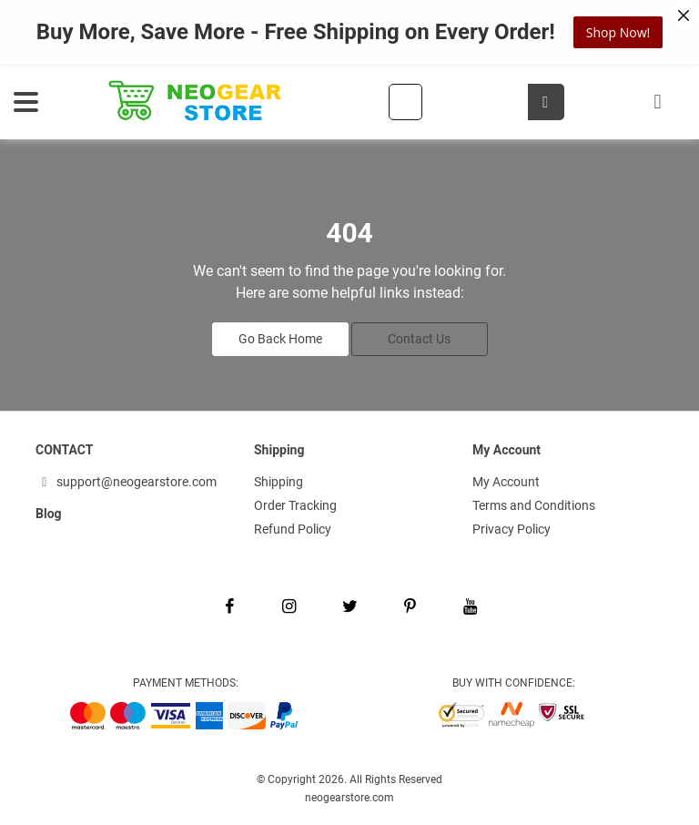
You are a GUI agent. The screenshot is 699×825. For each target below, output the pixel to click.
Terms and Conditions (533, 505)
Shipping (278, 481)
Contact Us (419, 338)
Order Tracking (295, 505)
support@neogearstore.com (126, 481)
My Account (506, 481)
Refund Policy (292, 529)
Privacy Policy (511, 529)
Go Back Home (280, 338)
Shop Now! (618, 32)
